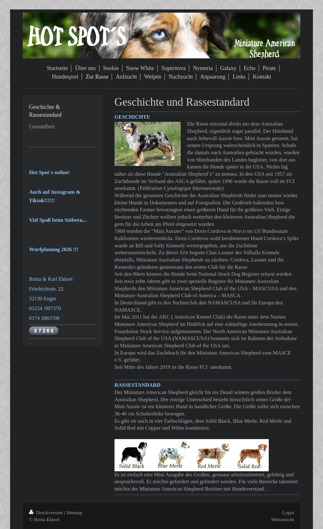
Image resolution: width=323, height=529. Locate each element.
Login (288, 512)
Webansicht (282, 519)
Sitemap (74, 512)
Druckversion (46, 512)
